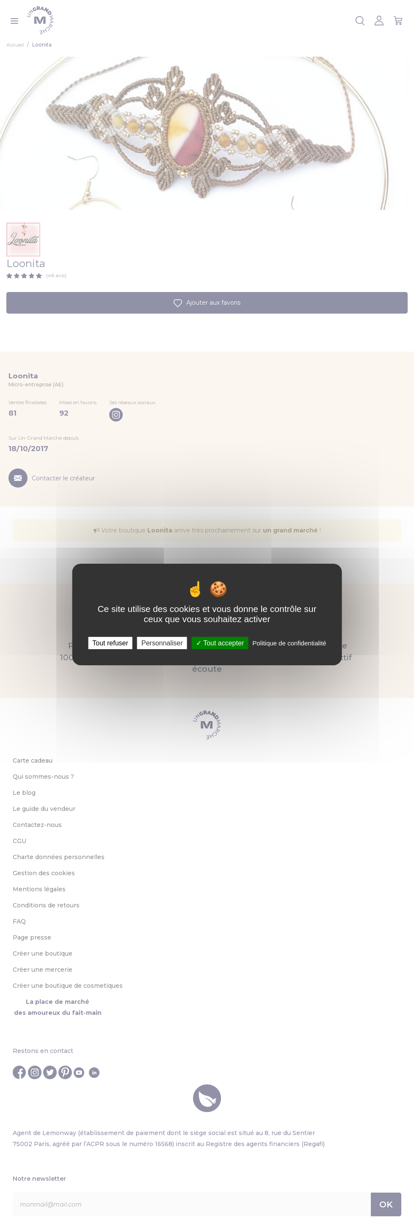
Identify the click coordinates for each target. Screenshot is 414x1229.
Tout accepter (220, 643)
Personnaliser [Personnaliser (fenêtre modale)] (162, 643)
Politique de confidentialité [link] (289, 643)
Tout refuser (110, 643)
